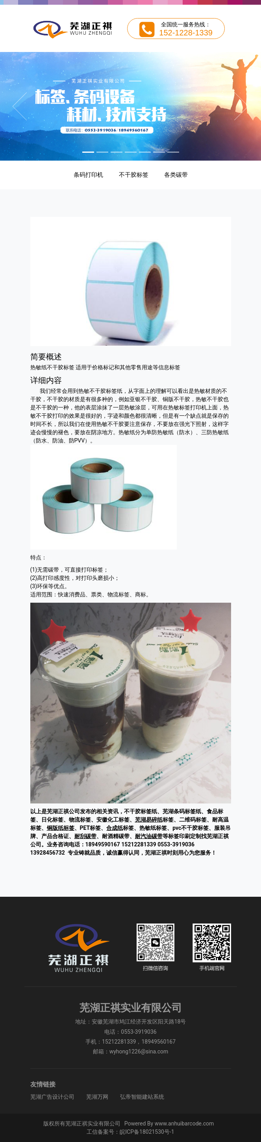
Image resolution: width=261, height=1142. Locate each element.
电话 (109, 1032)
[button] (19, 106)
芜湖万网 (97, 1097)
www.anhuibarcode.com (184, 1123)
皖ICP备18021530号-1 (147, 1132)
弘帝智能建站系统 (142, 1097)
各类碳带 (176, 174)
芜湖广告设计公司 (52, 1097)
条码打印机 (88, 174)
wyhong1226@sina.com (138, 1051)
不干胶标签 (133, 174)
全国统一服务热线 (183, 24)
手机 (90, 1041)
